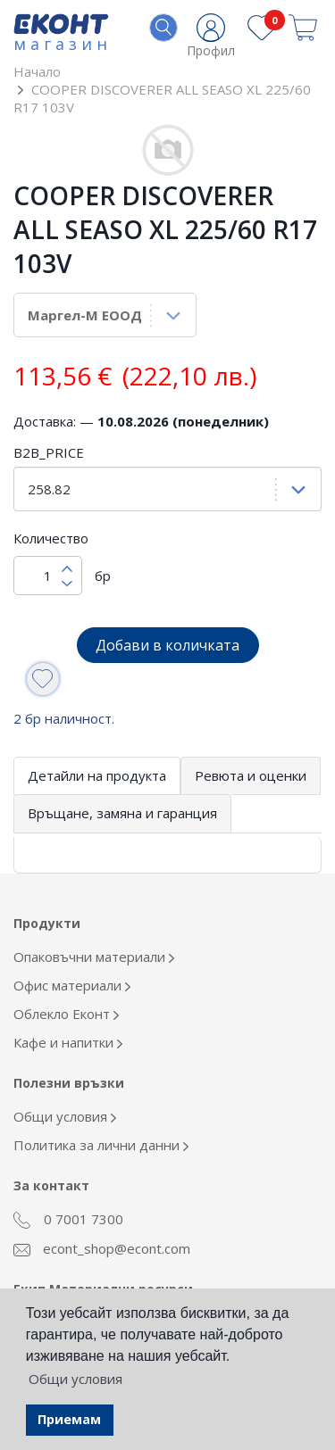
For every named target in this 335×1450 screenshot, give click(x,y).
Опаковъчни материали (93, 956)
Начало (37, 71)
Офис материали (71, 985)
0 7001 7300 (68, 1220)
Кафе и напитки (67, 1042)
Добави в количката (167, 645)
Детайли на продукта (97, 775)
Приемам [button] (69, 1419)
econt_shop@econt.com (101, 1248)
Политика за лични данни (100, 1145)
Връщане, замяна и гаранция (122, 813)
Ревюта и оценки (250, 775)
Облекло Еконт (66, 1014)
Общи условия (64, 1116)
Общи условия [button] (75, 1379)
